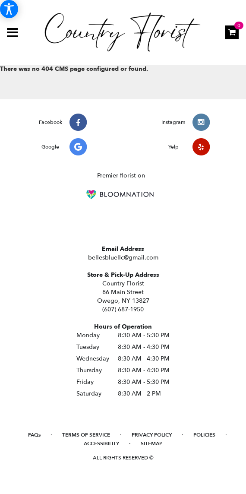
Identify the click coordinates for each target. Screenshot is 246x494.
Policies (204, 434)
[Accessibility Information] (9, 9)
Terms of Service (86, 434)
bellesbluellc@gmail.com (123, 257)
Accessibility (101, 443)
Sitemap (151, 443)
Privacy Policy (152, 434)
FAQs (34, 434)
